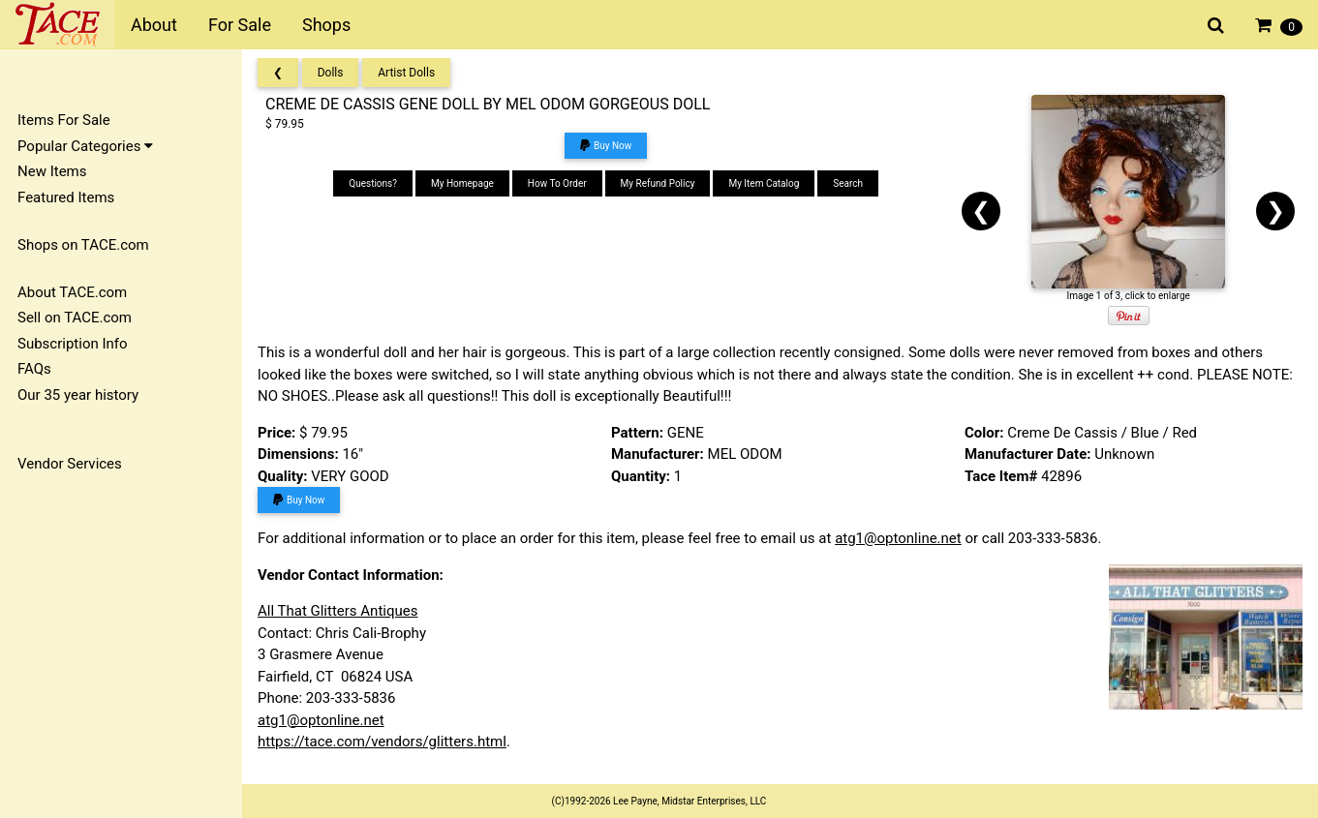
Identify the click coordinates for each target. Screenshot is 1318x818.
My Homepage (462, 183)
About (154, 25)
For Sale (239, 25)
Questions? (373, 183)
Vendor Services (69, 463)
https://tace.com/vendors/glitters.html (382, 741)
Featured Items (65, 197)
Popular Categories (85, 146)
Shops (326, 25)
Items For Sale (63, 120)
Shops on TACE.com (83, 245)
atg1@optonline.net (898, 538)
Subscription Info (72, 343)
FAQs (34, 369)
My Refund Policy (658, 183)
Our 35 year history (77, 395)
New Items (51, 171)
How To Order (557, 183)
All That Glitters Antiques (337, 611)
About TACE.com (72, 292)
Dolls (331, 72)
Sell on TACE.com (74, 317)
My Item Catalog (763, 183)
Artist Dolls (406, 72)
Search (848, 183)
